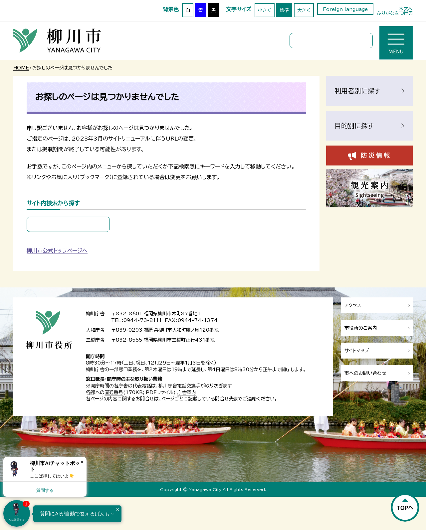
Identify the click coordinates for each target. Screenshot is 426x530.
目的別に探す (354, 125)
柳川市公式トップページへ (57, 250)
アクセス (352, 305)
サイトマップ (356, 350)
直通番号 (114, 392)
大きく (304, 10)
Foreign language (345, 9)
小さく (264, 10)
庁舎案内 (186, 392)
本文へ (406, 9)
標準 (284, 10)
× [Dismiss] (82, 462)
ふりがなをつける (395, 13)
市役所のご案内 (360, 328)
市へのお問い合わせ (365, 373)
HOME (21, 67)
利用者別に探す (357, 90)
